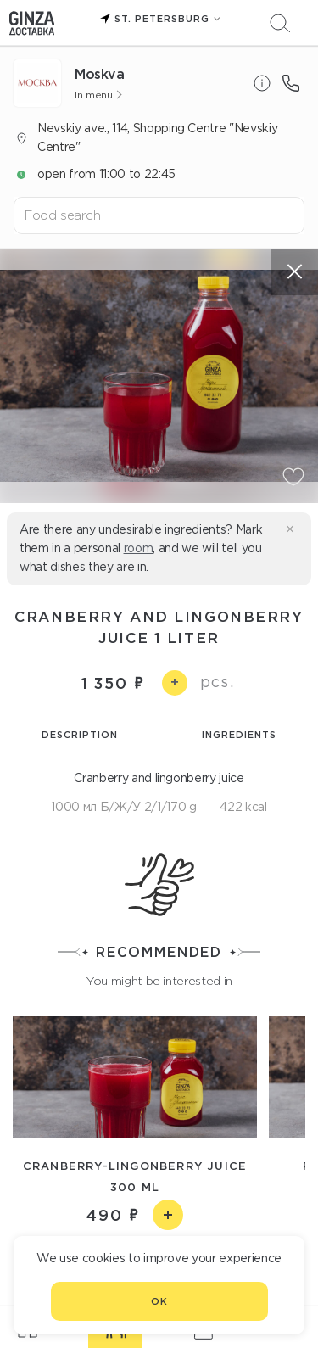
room (138, 548)
